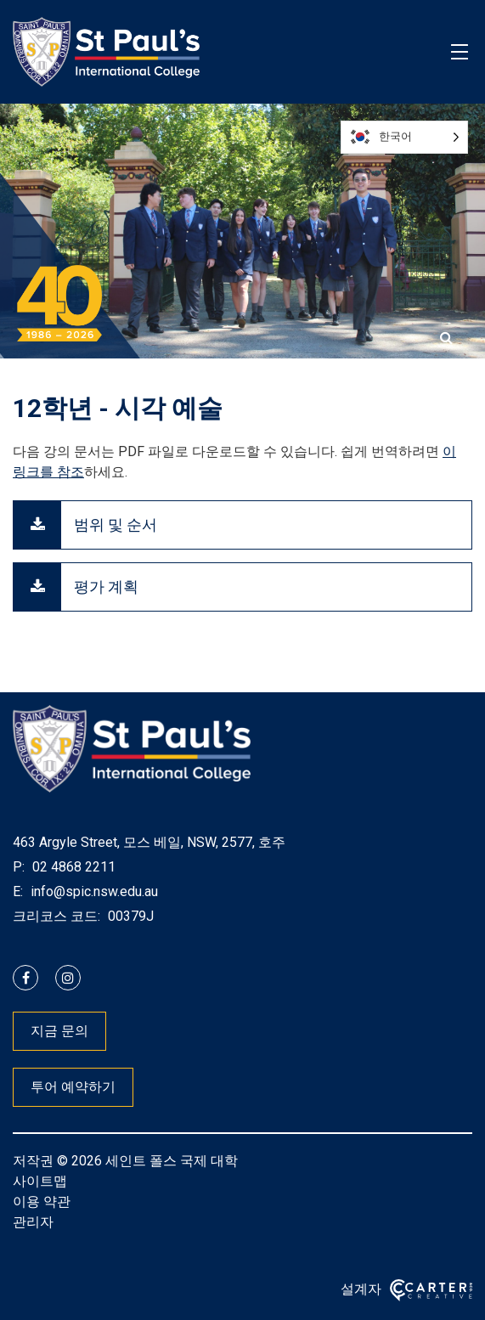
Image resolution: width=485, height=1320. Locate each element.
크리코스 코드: (56, 916)
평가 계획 (106, 586)
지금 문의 (59, 1031)
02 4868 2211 (72, 867)
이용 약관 (41, 1201)
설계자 (361, 1289)
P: (19, 867)
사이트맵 (40, 1181)
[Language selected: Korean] (404, 137)
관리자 (33, 1222)
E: (18, 891)
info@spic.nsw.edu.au (92, 891)
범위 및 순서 (115, 524)
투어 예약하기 (73, 1087)
